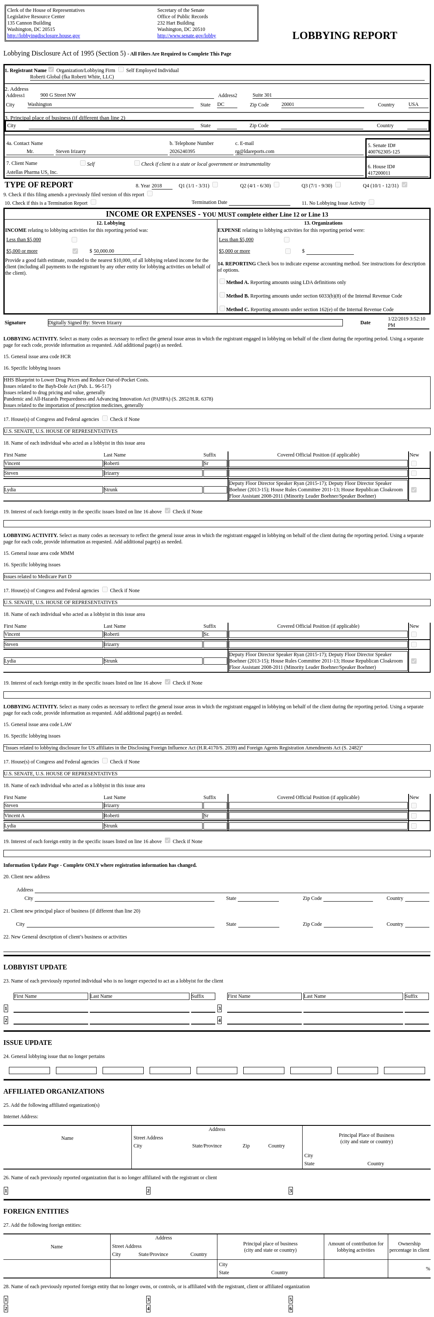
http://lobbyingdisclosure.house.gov (43, 36)
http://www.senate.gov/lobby (186, 36)
